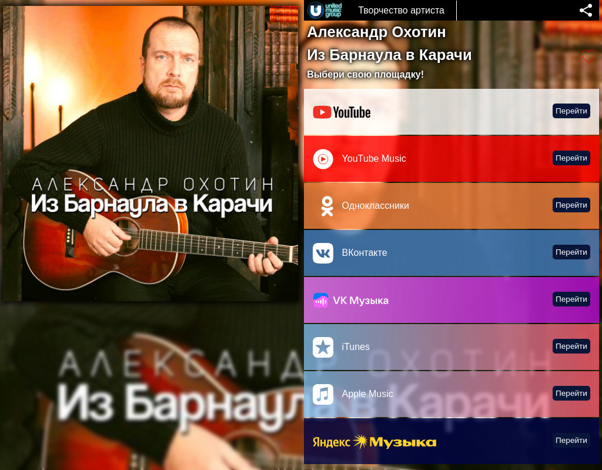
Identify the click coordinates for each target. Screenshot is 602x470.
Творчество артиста (401, 10)
